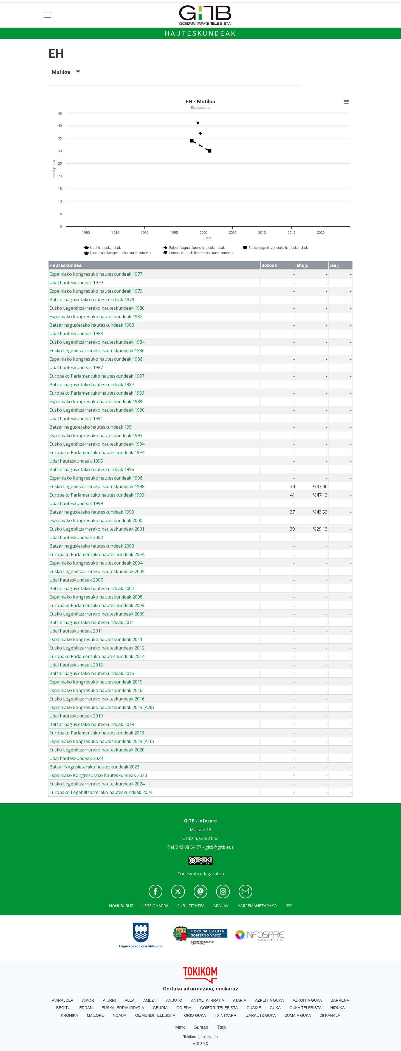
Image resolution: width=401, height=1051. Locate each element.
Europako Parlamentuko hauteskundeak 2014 (96, 656)
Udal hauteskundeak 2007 (76, 580)
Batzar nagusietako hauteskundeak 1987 (91, 384)
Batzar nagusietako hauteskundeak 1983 (91, 325)
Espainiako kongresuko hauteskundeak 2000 (95, 520)
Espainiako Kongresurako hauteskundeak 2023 (98, 775)
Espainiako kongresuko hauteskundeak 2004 (95, 563)
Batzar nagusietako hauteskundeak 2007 (91, 588)
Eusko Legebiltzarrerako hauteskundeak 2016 (97, 699)
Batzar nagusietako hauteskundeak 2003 (91, 546)
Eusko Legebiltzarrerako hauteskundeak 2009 (97, 614)
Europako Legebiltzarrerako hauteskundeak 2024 (100, 792)
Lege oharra (155, 905)
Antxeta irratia (207, 1000)
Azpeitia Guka (269, 1000)
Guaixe (254, 1008)
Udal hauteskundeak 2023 (76, 758)
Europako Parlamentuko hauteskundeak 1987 (96, 376)
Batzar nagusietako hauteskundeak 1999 (91, 512)
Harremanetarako (257, 905)
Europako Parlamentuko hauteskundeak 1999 (96, 495)
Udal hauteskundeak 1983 (76, 334)
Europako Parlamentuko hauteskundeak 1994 (96, 452)
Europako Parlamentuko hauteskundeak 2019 (96, 733)
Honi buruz (121, 905)
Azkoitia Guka (307, 1000)
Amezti (150, 1000)
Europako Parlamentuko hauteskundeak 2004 (96, 554)
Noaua (119, 1015)
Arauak (220, 905)
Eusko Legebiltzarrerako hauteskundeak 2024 (97, 784)
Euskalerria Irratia (122, 1008)
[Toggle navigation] (47, 15)
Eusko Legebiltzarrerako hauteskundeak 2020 (97, 750)
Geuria (160, 1008)
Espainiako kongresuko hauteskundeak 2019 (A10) (101, 741)
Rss (289, 905)
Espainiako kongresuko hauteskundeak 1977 (95, 274)
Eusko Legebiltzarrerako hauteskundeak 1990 (97, 410)
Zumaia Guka (298, 1015)
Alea (129, 1000)
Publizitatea (191, 905)
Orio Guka (195, 1015)
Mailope (95, 1015)
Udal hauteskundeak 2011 (76, 631)
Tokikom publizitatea (200, 1037)
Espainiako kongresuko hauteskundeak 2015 (95, 682)
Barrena (340, 1000)
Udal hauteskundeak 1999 (76, 503)
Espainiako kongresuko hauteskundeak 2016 (95, 690)
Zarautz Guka (261, 1015)
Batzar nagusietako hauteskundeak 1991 (91, 427)
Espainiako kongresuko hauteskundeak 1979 (95, 291)
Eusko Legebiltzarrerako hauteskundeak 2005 (97, 571)
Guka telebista (305, 1008)
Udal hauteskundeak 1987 (76, 367)
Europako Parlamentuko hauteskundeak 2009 (96, 605)
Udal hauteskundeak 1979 (76, 283)
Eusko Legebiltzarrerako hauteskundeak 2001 (97, 529)
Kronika (69, 1015)
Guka (275, 1008)
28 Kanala (330, 1015)
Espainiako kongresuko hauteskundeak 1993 (95, 435)
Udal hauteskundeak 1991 (76, 418)
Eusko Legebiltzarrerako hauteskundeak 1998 (97, 486)
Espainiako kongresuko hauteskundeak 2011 (95, 639)
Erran (86, 1008)
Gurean (201, 1027)
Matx (180, 1027)
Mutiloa (66, 72)
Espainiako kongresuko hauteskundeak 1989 (95, 401)
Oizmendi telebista (155, 1015)
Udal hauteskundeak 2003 (76, 537)
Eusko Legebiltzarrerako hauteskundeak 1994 (97, 444)
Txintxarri (226, 1015)
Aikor (88, 1000)
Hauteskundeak (200, 33)
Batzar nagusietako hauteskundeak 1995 (91, 469)
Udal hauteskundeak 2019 (76, 716)
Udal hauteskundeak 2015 (76, 665)
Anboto (174, 1000)
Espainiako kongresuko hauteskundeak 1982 (95, 317)
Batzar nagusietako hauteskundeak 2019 (91, 724)
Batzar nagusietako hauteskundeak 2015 (91, 673)
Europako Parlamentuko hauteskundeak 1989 (96, 393)
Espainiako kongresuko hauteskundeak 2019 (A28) (101, 707)
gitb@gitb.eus (219, 847)
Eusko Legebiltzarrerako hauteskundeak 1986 (97, 351)
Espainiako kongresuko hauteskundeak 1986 (95, 359)
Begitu (63, 1008)
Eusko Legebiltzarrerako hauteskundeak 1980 (97, 308)
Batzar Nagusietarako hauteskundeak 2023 (94, 767)
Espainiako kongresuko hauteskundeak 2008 (95, 597)
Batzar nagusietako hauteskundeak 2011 (91, 622)
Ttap (221, 1027)
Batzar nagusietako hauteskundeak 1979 (91, 300)
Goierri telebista (219, 1008)
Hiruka (337, 1008)
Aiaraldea (63, 1000)
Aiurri (109, 1000)
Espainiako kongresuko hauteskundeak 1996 (95, 478)
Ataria (239, 1000)
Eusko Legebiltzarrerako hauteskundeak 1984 (97, 342)
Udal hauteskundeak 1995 (76, 461)
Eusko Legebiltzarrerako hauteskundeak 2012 (97, 648)
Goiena (183, 1008)
